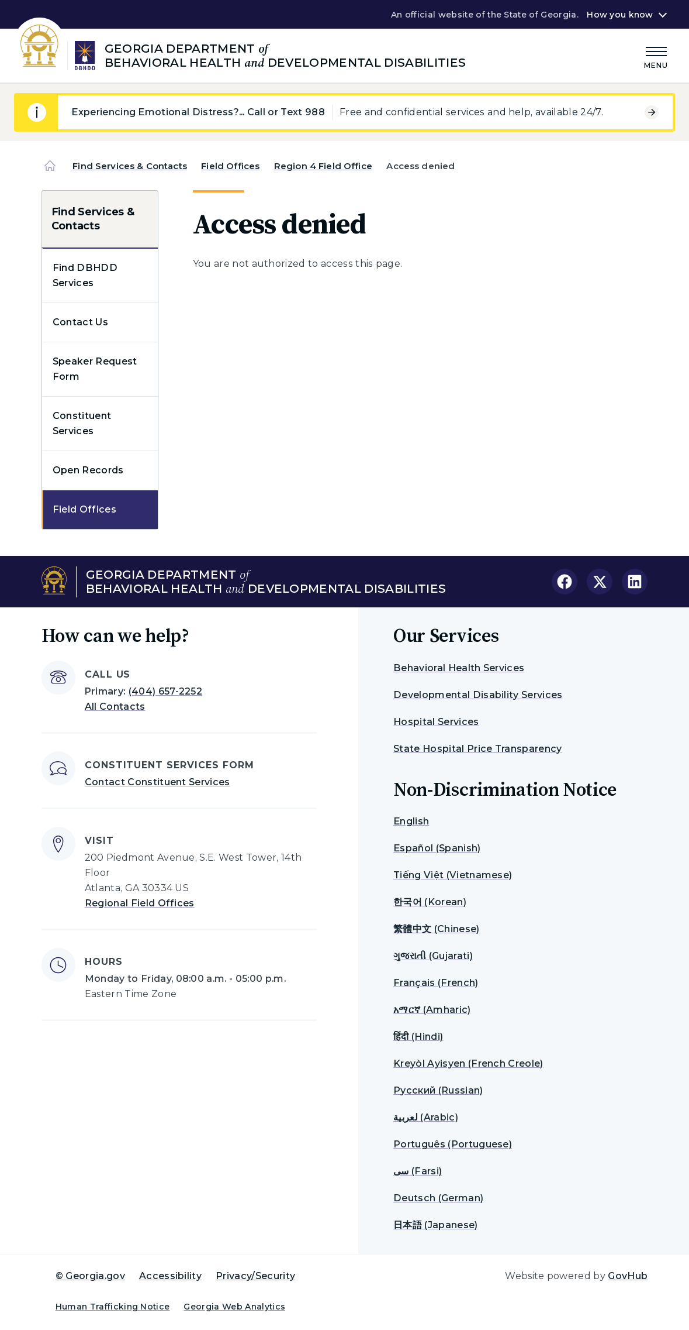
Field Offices (230, 165)
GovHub (628, 1275)
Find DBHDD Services (85, 275)
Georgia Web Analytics (234, 1306)
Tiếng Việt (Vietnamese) (452, 875)
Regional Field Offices (140, 903)
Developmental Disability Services (478, 694)
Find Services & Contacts (129, 165)
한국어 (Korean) (429, 902)
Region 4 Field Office (323, 165)
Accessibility (170, 1275)
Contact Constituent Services (157, 782)
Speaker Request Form (95, 369)
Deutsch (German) (438, 1198)
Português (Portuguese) (452, 1144)
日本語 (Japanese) (435, 1225)
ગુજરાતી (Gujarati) (433, 955)
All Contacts (115, 706)
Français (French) (435, 982)
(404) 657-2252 (165, 691)
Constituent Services (82, 423)
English (411, 821)
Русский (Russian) (438, 1090)
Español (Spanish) (436, 848)
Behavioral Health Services (458, 667)
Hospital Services (436, 721)
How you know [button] (620, 14)
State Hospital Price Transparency (477, 748)
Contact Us (80, 322)
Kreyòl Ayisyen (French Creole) (468, 1063)
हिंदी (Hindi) (418, 1036)
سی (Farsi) (417, 1171)
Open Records (88, 470)
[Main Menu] (656, 56)
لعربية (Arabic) (425, 1117)
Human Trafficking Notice (113, 1306)
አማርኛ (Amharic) (431, 1009)
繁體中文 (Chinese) (436, 928)
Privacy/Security (255, 1275)
